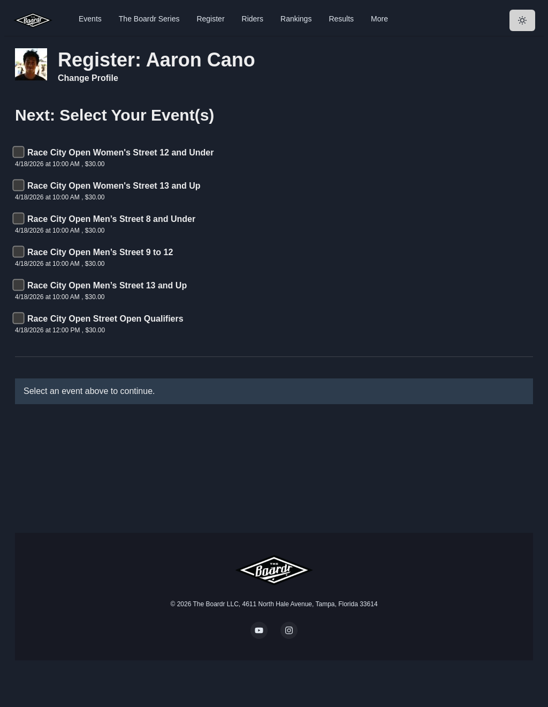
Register (210, 18)
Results (341, 18)
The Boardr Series (149, 18)
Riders (252, 18)
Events (90, 18)
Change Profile (88, 78)
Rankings (295, 18)
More (379, 18)
